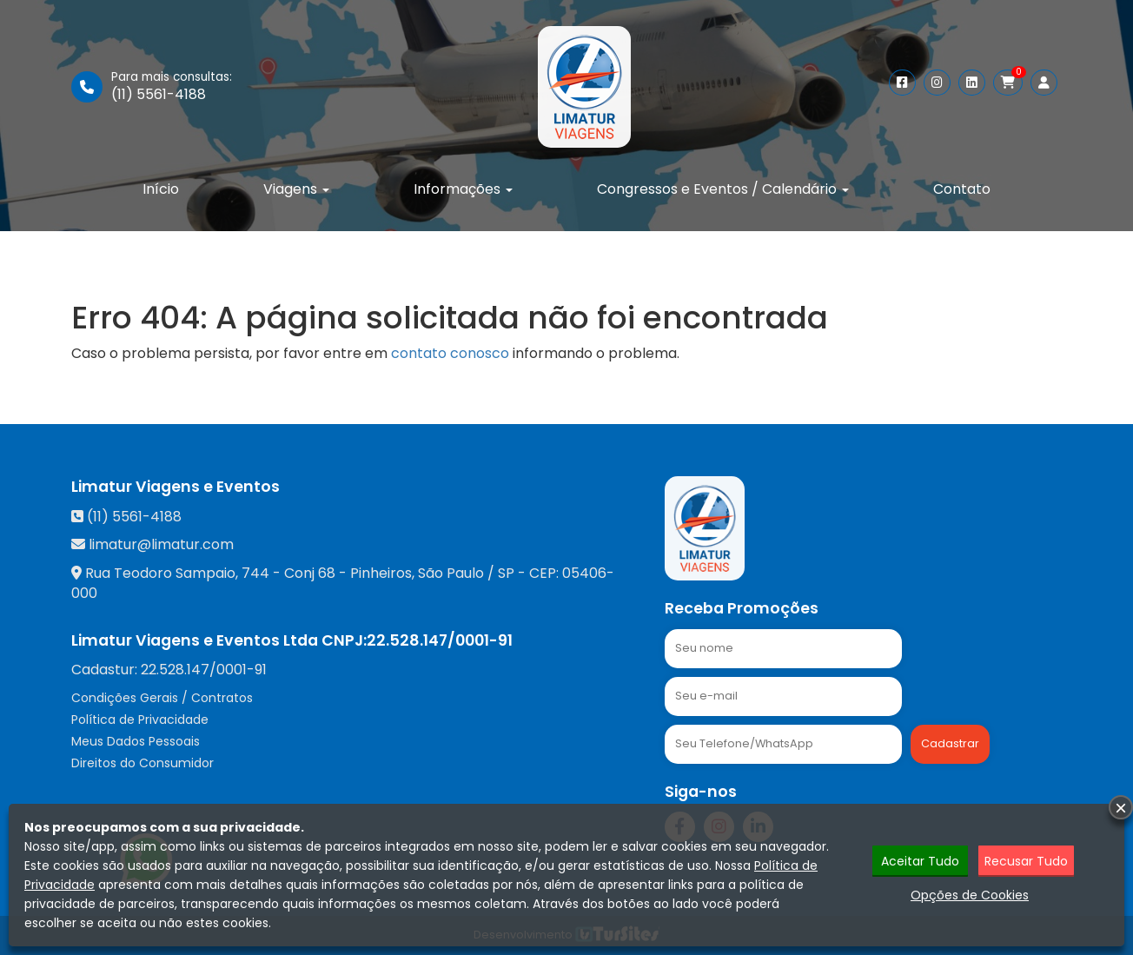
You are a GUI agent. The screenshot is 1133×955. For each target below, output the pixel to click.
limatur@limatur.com (161, 544)
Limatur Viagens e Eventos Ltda (194, 640)
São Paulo (451, 573)
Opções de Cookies (970, 895)
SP (506, 573)
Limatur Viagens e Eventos (175, 486)
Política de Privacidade (140, 719)
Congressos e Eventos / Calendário (723, 189)
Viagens (296, 189)
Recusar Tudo (1026, 861)
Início (160, 189)
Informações (463, 189)
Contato (962, 189)
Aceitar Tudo (920, 861)
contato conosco (450, 353)
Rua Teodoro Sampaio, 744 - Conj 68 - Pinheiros (248, 573)
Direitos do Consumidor (142, 763)
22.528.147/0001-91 (440, 640)
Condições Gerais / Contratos (162, 697)
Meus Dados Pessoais (135, 741)
